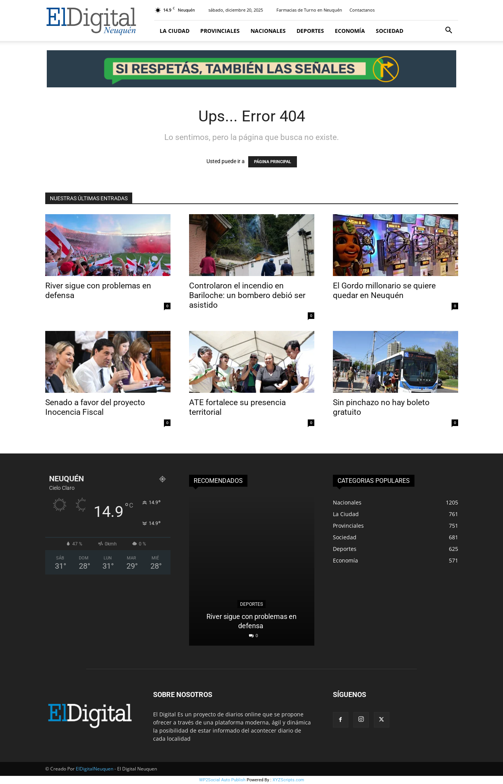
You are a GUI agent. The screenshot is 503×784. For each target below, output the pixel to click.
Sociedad (389, 30)
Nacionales (268, 30)
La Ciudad (174, 30)
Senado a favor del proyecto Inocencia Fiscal (95, 407)
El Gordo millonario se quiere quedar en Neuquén (384, 290)
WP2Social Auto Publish (222, 779)
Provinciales (220, 30)
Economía (350, 30)
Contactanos (362, 10)
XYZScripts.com (288, 779)
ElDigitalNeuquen (94, 768)
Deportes (310, 30)
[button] (449, 31)
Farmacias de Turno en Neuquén (309, 10)
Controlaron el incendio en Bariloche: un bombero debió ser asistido (247, 295)
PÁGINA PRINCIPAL (272, 161)
